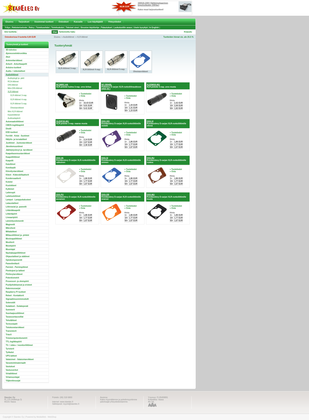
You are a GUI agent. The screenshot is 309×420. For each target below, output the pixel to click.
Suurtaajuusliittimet (15, 313)
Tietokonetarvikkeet (15, 327)
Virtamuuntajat (13, 377)
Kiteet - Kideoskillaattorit (17, 175)
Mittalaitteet (11, 232)
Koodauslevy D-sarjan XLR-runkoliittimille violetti (121, 123)
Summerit (10, 310)
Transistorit (11, 331)
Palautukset (106, 27)
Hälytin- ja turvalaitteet (16, 139)
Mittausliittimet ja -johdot (17, 235)
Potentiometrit (12, 278)
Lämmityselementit (15, 221)
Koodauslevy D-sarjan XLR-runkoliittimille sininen (121, 160)
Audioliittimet (68, 37)
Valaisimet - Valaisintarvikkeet (20, 359)
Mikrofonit (10, 228)
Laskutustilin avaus (123, 27)
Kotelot (9, 182)
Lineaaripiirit (12, 217)
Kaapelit (9, 161)
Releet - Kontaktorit (15, 295)
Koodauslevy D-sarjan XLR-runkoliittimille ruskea (166, 160)
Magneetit (10, 224)
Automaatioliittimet (15, 121)
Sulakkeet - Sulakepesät (17, 306)
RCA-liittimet (13, 81)
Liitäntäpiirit (11, 214)
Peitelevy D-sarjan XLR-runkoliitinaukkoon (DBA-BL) (121, 87)
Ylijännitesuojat (13, 381)
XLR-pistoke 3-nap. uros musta (161, 86)
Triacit (8, 334)
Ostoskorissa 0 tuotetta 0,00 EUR (20, 37)
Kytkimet (10, 189)
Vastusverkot (12, 370)
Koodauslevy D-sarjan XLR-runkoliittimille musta (166, 197)
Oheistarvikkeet (17, 108)
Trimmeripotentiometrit (16, 338)
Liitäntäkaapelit (13, 210)
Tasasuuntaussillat (14, 317)
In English (154, 27)
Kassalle (78, 22)
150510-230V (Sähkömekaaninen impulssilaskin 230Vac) (153, 4)
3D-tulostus (11, 50)
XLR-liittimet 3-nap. (18, 95)
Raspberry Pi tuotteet (16, 292)
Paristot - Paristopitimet (17, 267)
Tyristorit (10, 349)
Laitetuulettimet (13, 196)
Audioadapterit (14, 118)
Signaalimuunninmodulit (17, 299)
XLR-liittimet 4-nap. (18, 99)
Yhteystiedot (114, 22)
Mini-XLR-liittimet (15, 111)
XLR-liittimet (82, 37)
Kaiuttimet (10, 164)
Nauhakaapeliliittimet (15, 253)
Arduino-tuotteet (13, 67)
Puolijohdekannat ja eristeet (19, 285)
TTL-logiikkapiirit (14, 342)
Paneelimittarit (12, 263)
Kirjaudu (188, 32)
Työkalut (10, 352)
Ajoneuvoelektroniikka (16, 53)
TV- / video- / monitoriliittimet (19, 345)
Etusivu (9, 22)
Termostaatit (11, 324)
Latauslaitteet (12, 203)
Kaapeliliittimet (13, 157)
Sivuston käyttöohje (89, 27)
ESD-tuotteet (12, 132)
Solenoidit (10, 302)
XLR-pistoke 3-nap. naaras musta (71, 122)
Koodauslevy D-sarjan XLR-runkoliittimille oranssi (121, 197)
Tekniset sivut (72, 27)
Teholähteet (11, 320)
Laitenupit (10, 192)
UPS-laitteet (11, 356)
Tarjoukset (24, 22)
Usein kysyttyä (141, 27)
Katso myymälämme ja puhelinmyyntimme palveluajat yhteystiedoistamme (118, 401)
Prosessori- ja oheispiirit (17, 281)
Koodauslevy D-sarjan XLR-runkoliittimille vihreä (166, 123)
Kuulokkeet (11, 185)
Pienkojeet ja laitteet (15, 271)
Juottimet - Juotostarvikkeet (19, 143)
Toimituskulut (57, 27)
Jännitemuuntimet (14, 146)
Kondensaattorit (13, 178)
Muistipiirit (11, 246)
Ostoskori (64, 22)
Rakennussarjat (13, 288)
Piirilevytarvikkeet (14, 274)
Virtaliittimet (11, 373)
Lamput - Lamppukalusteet (18, 200)
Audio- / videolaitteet (15, 71)
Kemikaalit (11, 168)
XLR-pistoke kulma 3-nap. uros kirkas (73, 86)
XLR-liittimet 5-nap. (18, 104)
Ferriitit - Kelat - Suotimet (17, 136)
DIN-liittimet (13, 85)
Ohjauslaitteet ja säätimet (18, 256)
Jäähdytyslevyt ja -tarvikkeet (19, 150)
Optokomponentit (14, 260)
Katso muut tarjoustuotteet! (151, 9)
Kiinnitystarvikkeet (14, 171)
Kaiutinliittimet (14, 115)
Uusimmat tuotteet (44, 22)
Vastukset (10, 366)
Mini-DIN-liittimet (15, 88)
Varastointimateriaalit (16, 363)
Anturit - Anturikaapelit (16, 64)
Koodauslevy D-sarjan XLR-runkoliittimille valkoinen (75, 160)
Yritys (7, 27)
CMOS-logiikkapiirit (15, 125)
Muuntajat (10, 249)
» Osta (82, 96)
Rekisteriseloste (19, 27)
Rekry (31, 27)
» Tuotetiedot (85, 94)
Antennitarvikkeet (14, 60)
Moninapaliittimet (14, 239)
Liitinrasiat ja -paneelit (16, 207)
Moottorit (10, 242)
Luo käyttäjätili (95, 22)
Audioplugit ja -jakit (16, 78)
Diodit (8, 129)
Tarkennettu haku (67, 32)
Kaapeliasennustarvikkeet (18, 153)
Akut (8, 57)
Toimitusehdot (42, 27)
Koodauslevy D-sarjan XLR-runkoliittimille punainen (75, 197)
